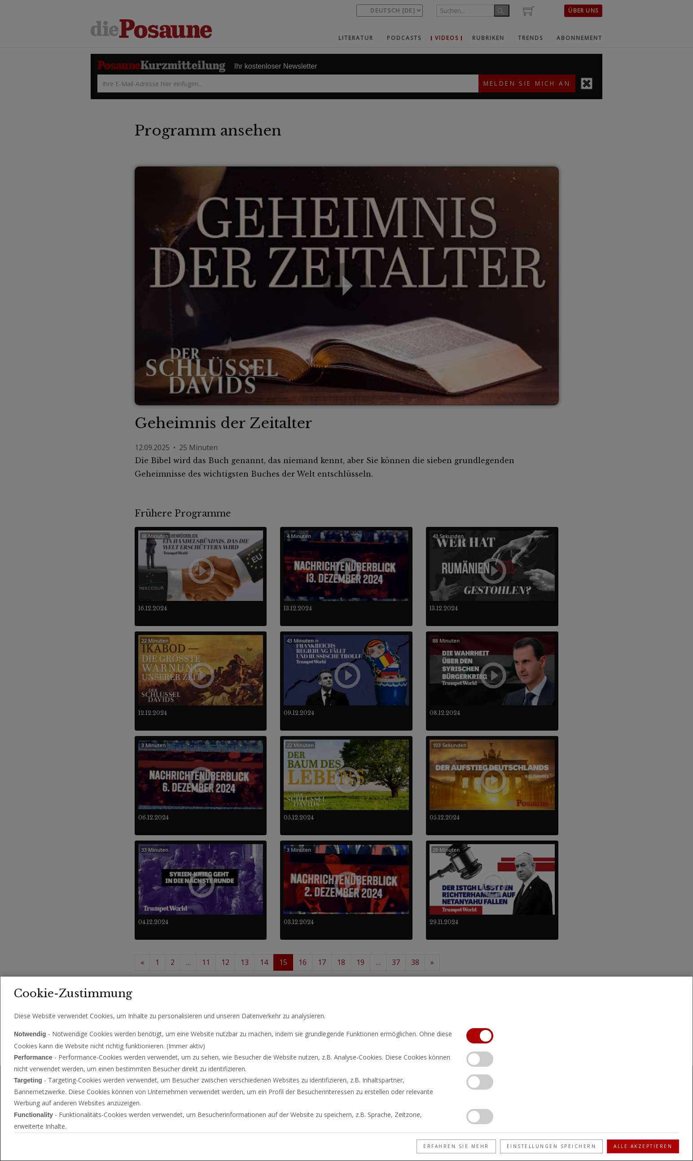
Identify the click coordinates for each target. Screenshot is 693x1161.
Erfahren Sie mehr (456, 1146)
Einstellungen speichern (552, 1146)
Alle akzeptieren (643, 1146)
